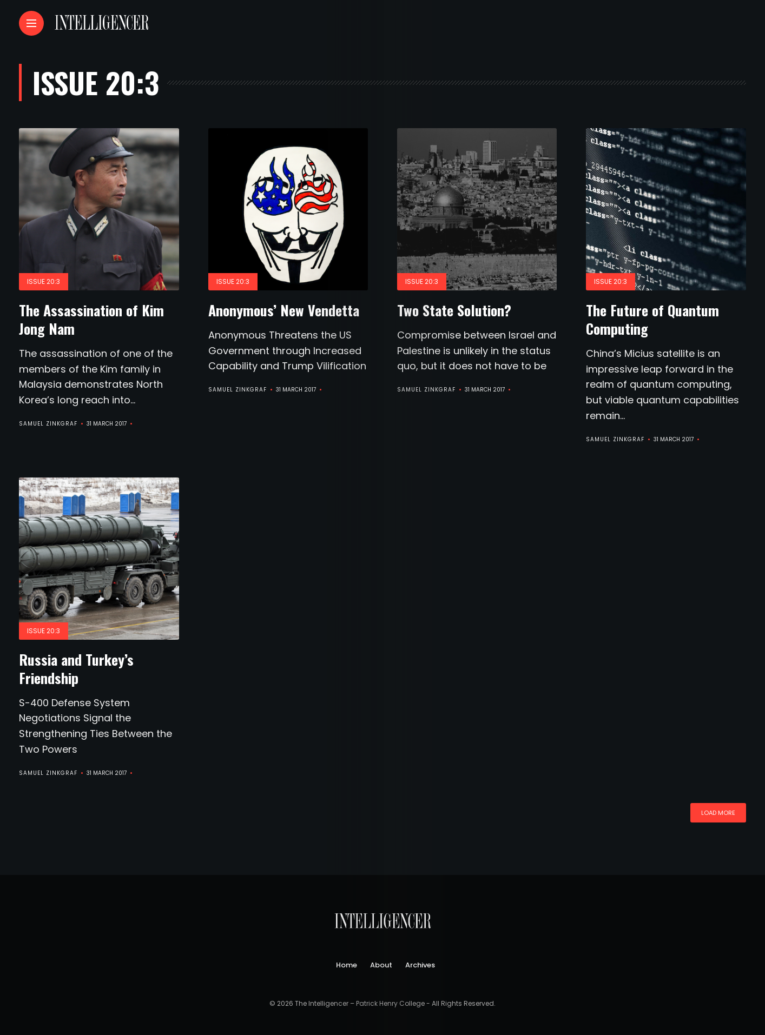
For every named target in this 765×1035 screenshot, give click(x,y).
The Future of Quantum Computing (652, 319)
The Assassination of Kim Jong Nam (91, 319)
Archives (420, 964)
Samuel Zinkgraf (48, 424)
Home (346, 964)
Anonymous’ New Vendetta (283, 310)
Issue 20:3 (43, 281)
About (381, 964)
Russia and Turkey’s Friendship (76, 668)
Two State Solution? (454, 310)
